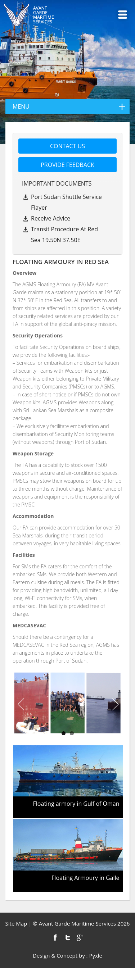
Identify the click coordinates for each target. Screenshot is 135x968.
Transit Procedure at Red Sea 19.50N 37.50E (64, 234)
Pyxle (95, 955)
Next (115, 704)
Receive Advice (50, 218)
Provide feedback (67, 165)
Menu (122, 14)
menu (71, 106)
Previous (20, 704)
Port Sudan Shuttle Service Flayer (66, 202)
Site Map (16, 923)
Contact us (67, 146)
